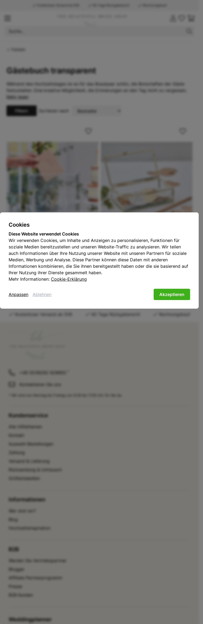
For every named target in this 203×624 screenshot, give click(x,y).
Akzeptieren (171, 294)
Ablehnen (42, 294)
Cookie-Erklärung (69, 279)
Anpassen (18, 294)
